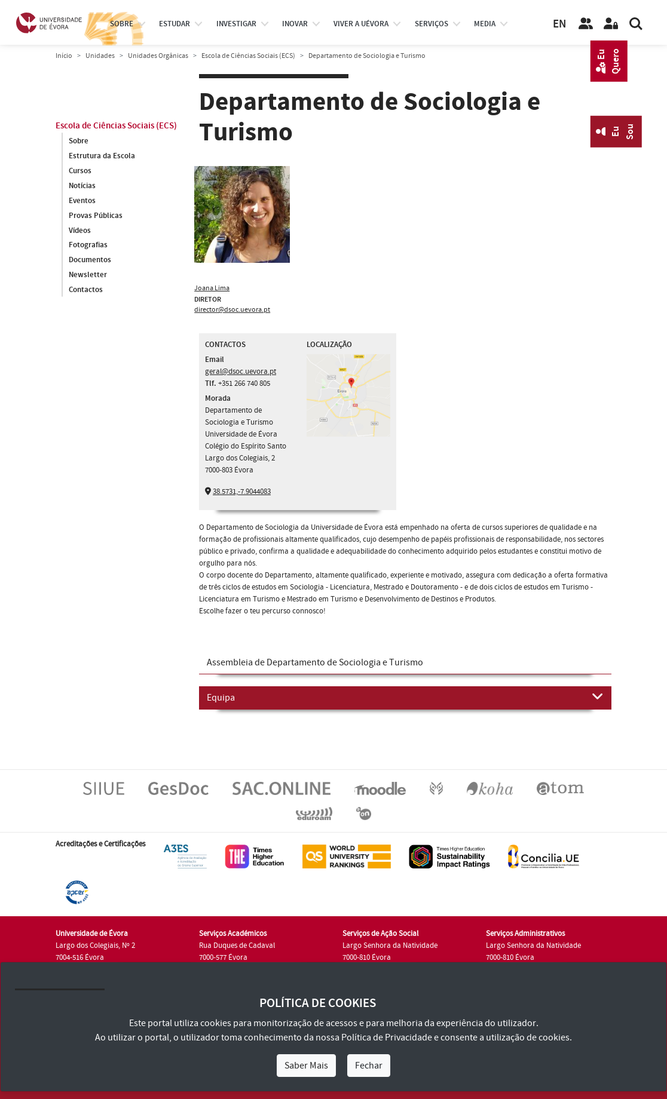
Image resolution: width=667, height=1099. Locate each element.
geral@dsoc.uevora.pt (240, 371)
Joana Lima (212, 288)
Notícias (82, 185)
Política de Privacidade (386, 1037)
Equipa (405, 697)
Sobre (121, 24)
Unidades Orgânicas (158, 55)
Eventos (82, 200)
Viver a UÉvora (361, 24)
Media (484, 24)
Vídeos (80, 230)
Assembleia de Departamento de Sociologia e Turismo (315, 662)
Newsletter (88, 275)
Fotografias (88, 245)
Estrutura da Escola (102, 156)
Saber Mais (306, 1066)
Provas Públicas (96, 215)
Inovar (295, 24)
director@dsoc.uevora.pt (232, 309)
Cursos (80, 170)
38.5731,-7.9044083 (242, 491)
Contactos (86, 290)
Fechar (369, 1066)
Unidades (100, 55)
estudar (174, 24)
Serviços (431, 24)
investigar (236, 24)
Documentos (90, 260)
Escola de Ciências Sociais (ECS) (248, 55)
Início (64, 55)
